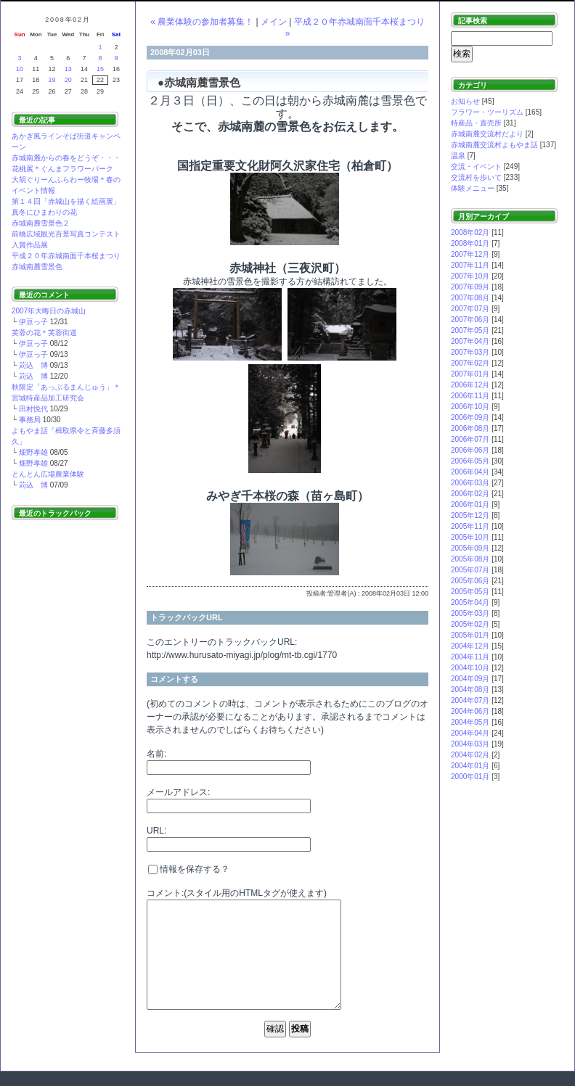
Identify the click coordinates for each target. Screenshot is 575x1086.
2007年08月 (470, 298)
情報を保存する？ (188, 869)
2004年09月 (470, 679)
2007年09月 (470, 287)
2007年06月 (470, 320)
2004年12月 (470, 646)
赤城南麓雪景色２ (41, 223)
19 (52, 79)
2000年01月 (470, 777)
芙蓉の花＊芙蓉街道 (44, 333)
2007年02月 (470, 363)
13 (68, 69)
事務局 (30, 420)
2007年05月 (470, 330)
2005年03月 (470, 613)
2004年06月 (470, 711)
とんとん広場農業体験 (48, 474)
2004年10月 (470, 668)
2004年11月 (470, 657)
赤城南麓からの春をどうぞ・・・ (66, 158)
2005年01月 (470, 635)
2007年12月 (470, 254)
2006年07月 (470, 439)
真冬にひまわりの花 (44, 212)
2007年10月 (470, 276)
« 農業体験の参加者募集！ (201, 22)
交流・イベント (476, 166)
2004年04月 (470, 733)
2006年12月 (470, 385)
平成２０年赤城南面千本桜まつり (66, 256)
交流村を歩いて (476, 177)
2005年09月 (470, 548)
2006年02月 (470, 494)
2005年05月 (470, 592)
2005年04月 (470, 602)
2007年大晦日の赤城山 (49, 311)
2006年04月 (470, 472)
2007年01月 (470, 374)
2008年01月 (470, 243)
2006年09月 (470, 417)
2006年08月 (470, 428)
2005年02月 (470, 624)
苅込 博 (33, 365)
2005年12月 (470, 515)
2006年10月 (470, 407)
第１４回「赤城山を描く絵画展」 (66, 201)
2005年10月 (470, 537)
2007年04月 (470, 341)
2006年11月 (470, 396)
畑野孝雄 (33, 452)
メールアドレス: (178, 792)
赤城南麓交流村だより (487, 134)
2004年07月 (470, 700)
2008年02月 (470, 232)
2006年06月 (470, 450)
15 (100, 69)
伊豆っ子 (33, 322)
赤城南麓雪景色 (37, 267)
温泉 (458, 156)
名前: (156, 754)
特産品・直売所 (476, 123)
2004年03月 (470, 744)
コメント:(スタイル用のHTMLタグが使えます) (237, 893)
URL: (156, 831)
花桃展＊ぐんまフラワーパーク (62, 169)
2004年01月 (470, 766)
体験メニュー (472, 188)
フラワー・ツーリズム (487, 112)
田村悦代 (33, 409)
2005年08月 (470, 559)
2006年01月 (470, 505)
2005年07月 (470, 570)
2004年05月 (470, 722)
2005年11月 (470, 526)
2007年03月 (470, 352)
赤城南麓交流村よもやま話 (494, 145)
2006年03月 (470, 483)
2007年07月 (470, 309)
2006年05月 (470, 461)
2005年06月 (470, 581)
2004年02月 (470, 755)
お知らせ (465, 101)
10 (19, 69)
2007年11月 (470, 265)
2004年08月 (470, 690)
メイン (274, 22)
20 (68, 79)
